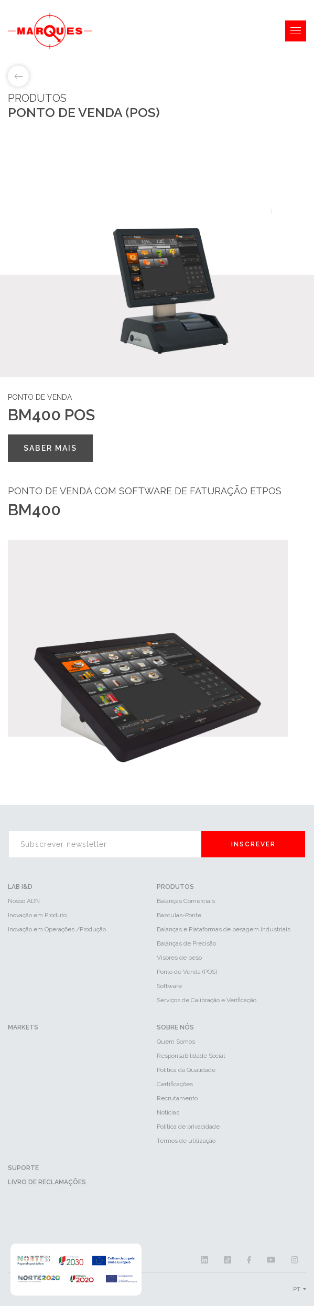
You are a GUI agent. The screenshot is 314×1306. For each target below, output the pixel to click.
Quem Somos (176, 1041)
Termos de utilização (186, 1140)
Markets (23, 1027)
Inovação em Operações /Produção (57, 929)
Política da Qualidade (186, 1070)
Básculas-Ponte (179, 915)
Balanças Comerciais (186, 901)
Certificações (175, 1084)
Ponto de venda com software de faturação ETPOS (144, 490)
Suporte (23, 1168)
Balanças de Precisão (186, 943)
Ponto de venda (40, 397)
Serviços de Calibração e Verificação (206, 1000)
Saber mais (50, 448)
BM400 (34, 510)
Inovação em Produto (37, 915)
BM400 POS (51, 415)
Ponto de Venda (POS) (187, 971)
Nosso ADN (24, 901)
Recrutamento (177, 1098)
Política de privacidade (188, 1126)
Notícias (168, 1112)
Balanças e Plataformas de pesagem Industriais (223, 929)
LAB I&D (20, 886)
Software (169, 986)
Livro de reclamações (47, 1182)
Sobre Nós (175, 1027)
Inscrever (253, 844)
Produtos (175, 886)
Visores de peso (179, 957)
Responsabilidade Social (191, 1055)
